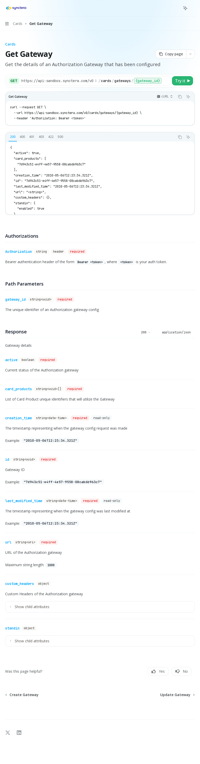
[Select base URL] (59, 80)
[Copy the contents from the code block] (180, 96)
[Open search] (176, 8)
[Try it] (182, 80)
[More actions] (193, 8)
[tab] (12, 137)
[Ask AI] (188, 96)
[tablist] (90, 137)
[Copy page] (170, 54)
